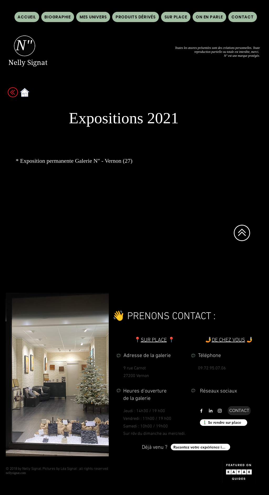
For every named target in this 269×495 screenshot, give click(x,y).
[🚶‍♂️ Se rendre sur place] (223, 422)
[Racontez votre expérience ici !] (200, 447)
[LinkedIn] (210, 410)
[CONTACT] (239, 410)
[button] (209, 17)
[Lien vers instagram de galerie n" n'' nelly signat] (219, 410)
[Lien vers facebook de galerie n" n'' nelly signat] (201, 410)
